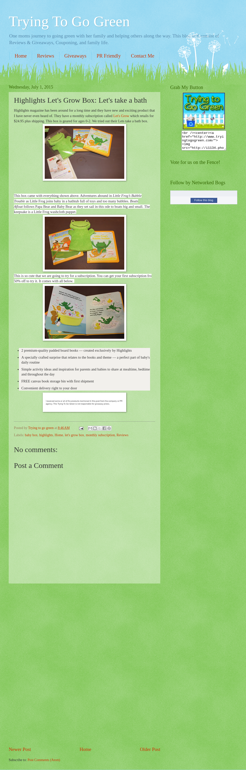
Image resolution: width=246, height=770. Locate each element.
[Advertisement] (84, 664)
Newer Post (20, 749)
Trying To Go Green (69, 21)
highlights (46, 435)
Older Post (150, 749)
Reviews (45, 56)
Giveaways (75, 56)
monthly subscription (100, 435)
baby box (31, 435)
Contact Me (142, 56)
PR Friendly (109, 56)
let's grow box (74, 435)
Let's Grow (121, 116)
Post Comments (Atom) (44, 760)
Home (21, 56)
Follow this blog (203, 203)
